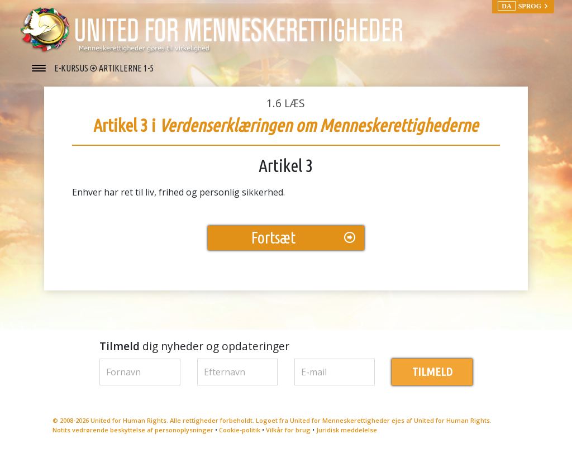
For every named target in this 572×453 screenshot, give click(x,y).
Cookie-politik (239, 430)
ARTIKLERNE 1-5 (126, 68)
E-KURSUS (72, 68)
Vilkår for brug (288, 430)
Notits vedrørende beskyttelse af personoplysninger (133, 430)
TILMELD (432, 371)
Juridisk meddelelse (346, 430)
